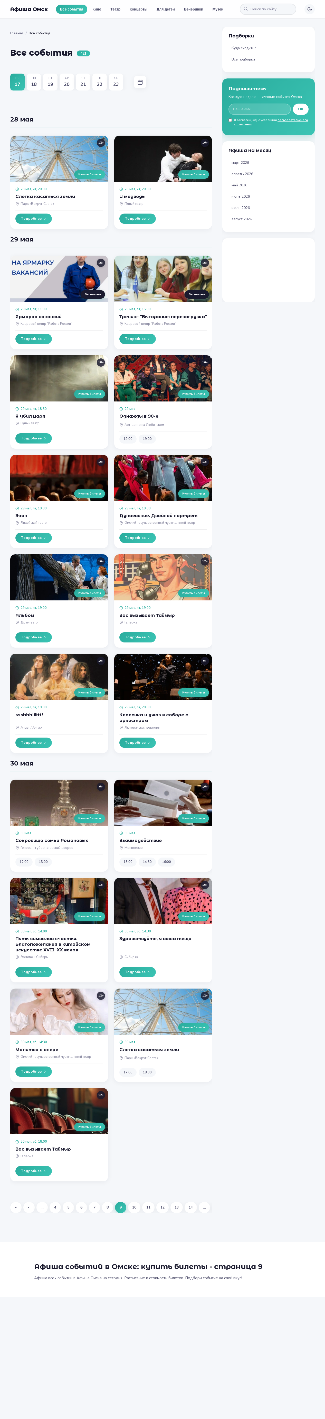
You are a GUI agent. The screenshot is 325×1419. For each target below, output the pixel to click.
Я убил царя (30, 416)
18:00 (147, 1072)
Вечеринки (193, 9)
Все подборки (243, 59)
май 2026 (239, 185)
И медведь (132, 196)
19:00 (127, 439)
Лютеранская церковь (142, 727)
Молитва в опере (36, 1049)
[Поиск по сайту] (268, 9)
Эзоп (21, 515)
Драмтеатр (29, 622)
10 (134, 1207)
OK (300, 109)
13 (177, 1207)
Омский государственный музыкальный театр (160, 522)
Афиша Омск (29, 9)
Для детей (166, 9)
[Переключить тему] (309, 9)
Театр (115, 9)
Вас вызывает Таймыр (147, 615)
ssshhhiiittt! (29, 714)
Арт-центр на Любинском (144, 424)
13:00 (127, 862)
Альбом (24, 615)
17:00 (127, 1072)
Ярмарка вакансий (38, 316)
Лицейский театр (34, 522)
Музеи (218, 9)
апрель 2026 (242, 174)
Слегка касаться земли (45, 196)
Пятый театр (134, 204)
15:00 (43, 862)
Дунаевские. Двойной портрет (158, 515)
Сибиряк (131, 957)
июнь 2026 (241, 196)
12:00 (24, 862)
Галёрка (131, 622)
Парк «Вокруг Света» (37, 204)
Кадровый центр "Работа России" (46, 323)
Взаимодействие (140, 840)
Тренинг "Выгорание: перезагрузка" (163, 316)
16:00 (166, 862)
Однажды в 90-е (138, 416)
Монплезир (134, 848)
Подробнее (34, 218)
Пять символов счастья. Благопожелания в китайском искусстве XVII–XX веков (53, 944)
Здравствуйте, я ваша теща (155, 938)
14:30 (147, 862)
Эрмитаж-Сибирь (34, 957)
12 (162, 1207)
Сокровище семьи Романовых (51, 840)
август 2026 (242, 219)
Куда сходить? (244, 48)
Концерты (138, 9)
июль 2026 (241, 207)
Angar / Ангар (31, 727)
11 (148, 1207)
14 (191, 1207)
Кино (96, 9)
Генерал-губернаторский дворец (47, 848)
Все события (71, 9)
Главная (17, 33)
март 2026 (240, 162)
